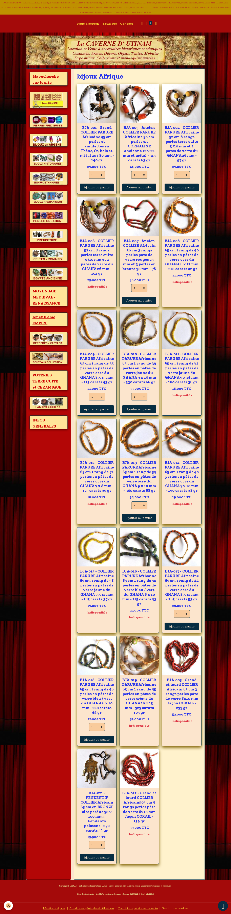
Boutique (110, 23)
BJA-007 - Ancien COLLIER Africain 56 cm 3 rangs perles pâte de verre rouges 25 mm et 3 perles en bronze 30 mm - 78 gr (139, 257)
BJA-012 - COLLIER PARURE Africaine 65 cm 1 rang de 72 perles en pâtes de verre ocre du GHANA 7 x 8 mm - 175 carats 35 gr (97, 476)
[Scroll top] (223, 906)
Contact (126, 23)
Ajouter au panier (97, 187)
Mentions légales (49, 908)
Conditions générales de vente (140, 908)
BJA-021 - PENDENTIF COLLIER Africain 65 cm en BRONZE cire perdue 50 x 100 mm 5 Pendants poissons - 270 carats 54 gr (97, 811)
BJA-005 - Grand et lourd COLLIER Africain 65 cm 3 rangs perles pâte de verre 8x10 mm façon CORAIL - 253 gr (181, 694)
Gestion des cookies (180, 908)
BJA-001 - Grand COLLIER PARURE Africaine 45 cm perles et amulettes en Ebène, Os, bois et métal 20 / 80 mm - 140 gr (97, 143)
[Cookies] (8, 905)
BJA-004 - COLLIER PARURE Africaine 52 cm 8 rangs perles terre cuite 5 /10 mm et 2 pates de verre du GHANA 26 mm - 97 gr (182, 143)
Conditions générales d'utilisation (89, 908)
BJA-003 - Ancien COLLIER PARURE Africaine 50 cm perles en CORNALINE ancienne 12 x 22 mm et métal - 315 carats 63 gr (139, 143)
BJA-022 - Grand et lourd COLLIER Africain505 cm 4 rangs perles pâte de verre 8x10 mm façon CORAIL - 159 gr (139, 807)
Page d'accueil (88, 23)
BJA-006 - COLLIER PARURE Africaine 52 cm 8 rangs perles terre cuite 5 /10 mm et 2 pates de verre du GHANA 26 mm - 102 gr (97, 257)
